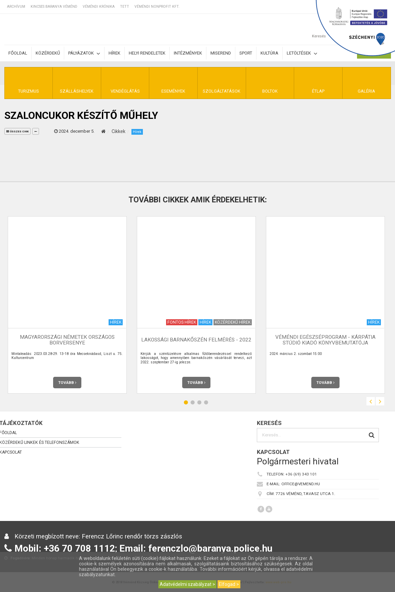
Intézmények (188, 53)
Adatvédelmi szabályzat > (187, 584)
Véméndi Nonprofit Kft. (157, 6)
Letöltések (302, 53)
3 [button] (199, 402)
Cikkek (118, 131)
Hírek (114, 53)
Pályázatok (84, 53)
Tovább (67, 382)
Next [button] (380, 401)
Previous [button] (370, 401)
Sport (245, 53)
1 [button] (186, 402)
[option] (67, 305)
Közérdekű (48, 53)
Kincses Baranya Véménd (54, 6)
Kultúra (269, 53)
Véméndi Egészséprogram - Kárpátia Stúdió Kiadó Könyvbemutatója (325, 340)
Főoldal (17, 53)
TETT (124, 6)
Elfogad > (229, 584)
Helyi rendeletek (147, 53)
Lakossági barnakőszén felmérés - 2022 (196, 340)
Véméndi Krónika (99, 6)
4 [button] (206, 402)
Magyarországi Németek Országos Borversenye (67, 340)
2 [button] (193, 402)
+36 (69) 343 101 (301, 474)
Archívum (16, 6)
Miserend (220, 53)
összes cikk (17, 131)
